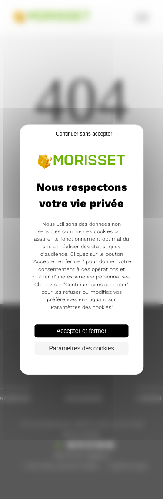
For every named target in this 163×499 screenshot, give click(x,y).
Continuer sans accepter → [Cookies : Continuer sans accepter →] (87, 134)
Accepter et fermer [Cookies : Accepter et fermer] (81, 330)
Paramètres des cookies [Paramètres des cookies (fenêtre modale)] (81, 348)
